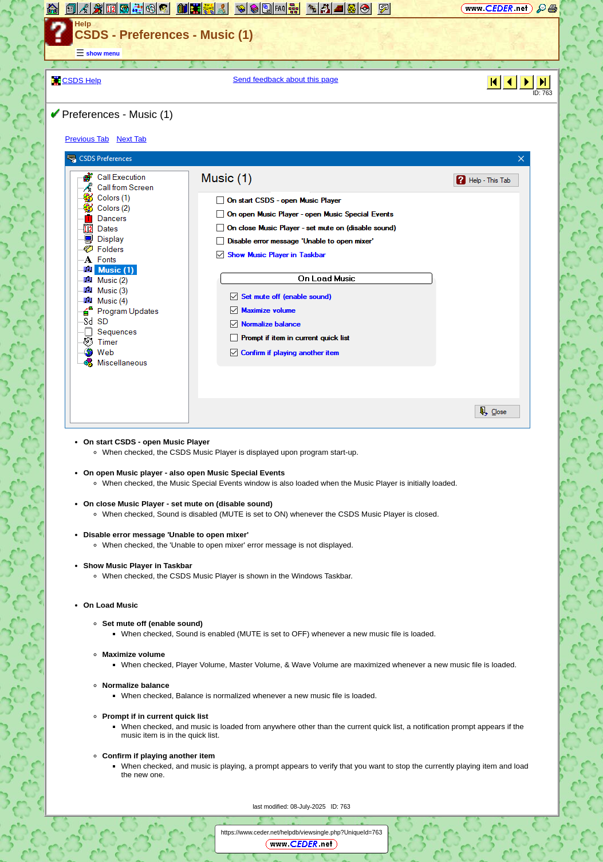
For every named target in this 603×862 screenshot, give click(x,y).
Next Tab (131, 139)
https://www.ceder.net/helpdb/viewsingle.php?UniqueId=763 (302, 832)
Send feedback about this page (285, 79)
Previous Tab (87, 139)
